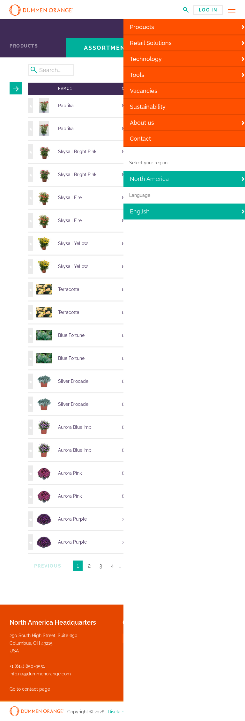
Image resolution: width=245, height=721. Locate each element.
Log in (208, 9)
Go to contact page (30, 689)
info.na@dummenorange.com (40, 673)
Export (218, 70)
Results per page (200, 566)
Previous (48, 566)
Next (152, 566)
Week (132, 70)
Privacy (142, 711)
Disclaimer (119, 711)
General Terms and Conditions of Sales (194, 711)
